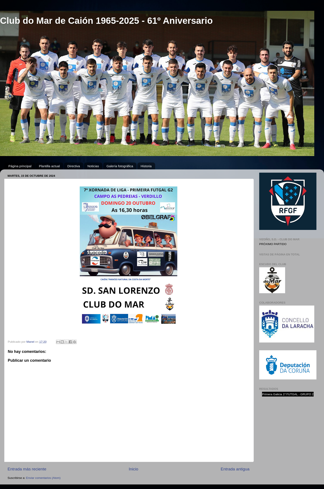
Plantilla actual (49, 166)
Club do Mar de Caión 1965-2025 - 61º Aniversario (106, 21)
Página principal (20, 166)
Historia (146, 166)
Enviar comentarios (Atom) (43, 477)
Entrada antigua (235, 469)
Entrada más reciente (27, 469)
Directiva (73, 166)
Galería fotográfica (119, 166)
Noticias (93, 166)
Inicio (133, 469)
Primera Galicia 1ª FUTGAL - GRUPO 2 (288, 394)
